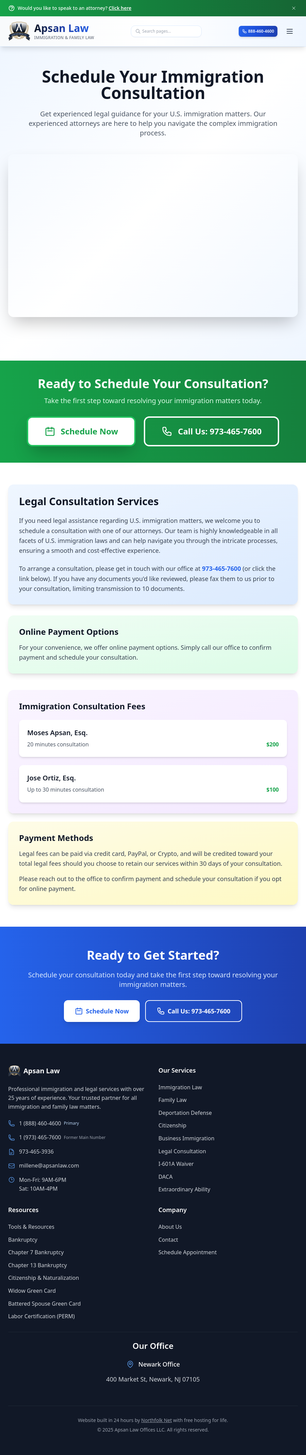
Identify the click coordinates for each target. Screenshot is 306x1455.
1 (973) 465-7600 (40, 1137)
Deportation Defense (185, 1113)
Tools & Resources (31, 1226)
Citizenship (172, 1125)
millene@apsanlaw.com (49, 1165)
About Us (170, 1226)
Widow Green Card (32, 1290)
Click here (120, 8)
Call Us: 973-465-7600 (211, 431)
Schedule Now (81, 431)
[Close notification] (294, 8)
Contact (168, 1239)
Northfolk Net (156, 1420)
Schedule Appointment (187, 1252)
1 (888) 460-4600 (40, 1123)
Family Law (172, 1100)
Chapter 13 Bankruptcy (37, 1265)
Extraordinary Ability (184, 1189)
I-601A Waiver (176, 1164)
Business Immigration (186, 1138)
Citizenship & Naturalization (43, 1278)
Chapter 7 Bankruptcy (36, 1252)
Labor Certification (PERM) (41, 1316)
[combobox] (166, 31)
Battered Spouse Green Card (44, 1303)
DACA (165, 1176)
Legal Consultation (182, 1151)
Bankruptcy (22, 1239)
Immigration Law (180, 1087)
